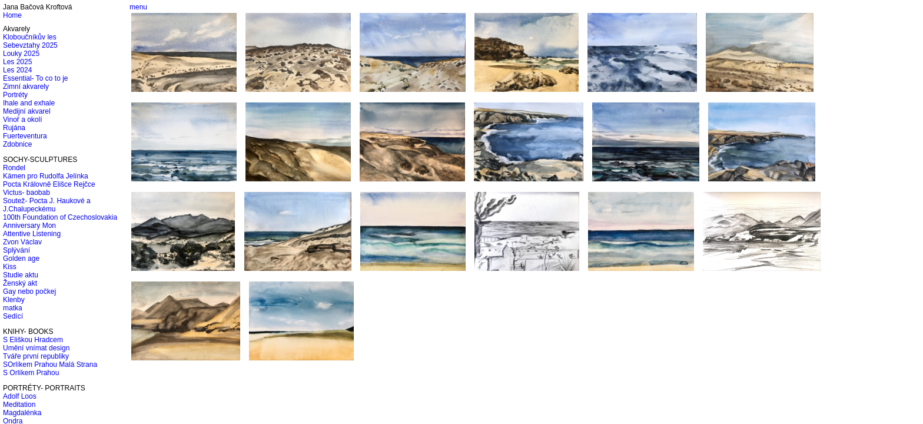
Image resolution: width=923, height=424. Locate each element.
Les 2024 (17, 70)
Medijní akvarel (27, 111)
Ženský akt (20, 283)
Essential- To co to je (35, 78)
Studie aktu (20, 275)
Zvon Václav (22, 242)
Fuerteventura (25, 136)
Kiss (9, 267)
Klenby (14, 300)
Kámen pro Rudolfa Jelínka (45, 176)
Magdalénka (22, 413)
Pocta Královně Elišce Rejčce (49, 184)
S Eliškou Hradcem (33, 340)
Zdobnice (17, 144)
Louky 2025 (21, 53)
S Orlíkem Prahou (31, 373)
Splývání (16, 250)
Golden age (21, 258)
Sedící (13, 316)
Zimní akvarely (26, 86)
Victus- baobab (26, 192)
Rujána (14, 128)
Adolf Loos (19, 396)
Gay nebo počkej (29, 291)
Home (12, 15)
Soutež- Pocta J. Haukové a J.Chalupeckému (47, 205)
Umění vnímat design (36, 348)
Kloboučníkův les (30, 37)
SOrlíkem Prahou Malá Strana (50, 364)
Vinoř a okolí (22, 119)
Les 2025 (17, 62)
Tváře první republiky (36, 356)
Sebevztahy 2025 (30, 45)
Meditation (19, 404)
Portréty (15, 95)
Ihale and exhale (29, 103)
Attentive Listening (32, 234)
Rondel (14, 168)
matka (12, 308)
